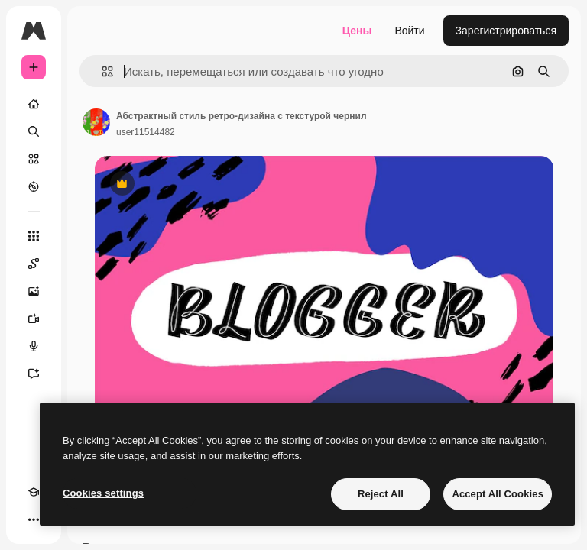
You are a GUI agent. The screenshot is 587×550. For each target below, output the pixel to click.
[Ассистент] (33, 373)
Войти (409, 30)
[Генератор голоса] (33, 346)
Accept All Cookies (497, 494)
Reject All (381, 494)
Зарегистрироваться (506, 30)
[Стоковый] (33, 159)
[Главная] (33, 104)
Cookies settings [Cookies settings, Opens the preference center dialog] (103, 493)
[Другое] (33, 519)
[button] (101, 71)
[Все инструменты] (33, 236)
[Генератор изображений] (33, 291)
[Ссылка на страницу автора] (96, 122)
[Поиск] (33, 131)
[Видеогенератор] (33, 318)
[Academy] (33, 492)
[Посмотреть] (33, 186)
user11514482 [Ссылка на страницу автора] (145, 132)
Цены (357, 30)
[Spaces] (33, 263)
